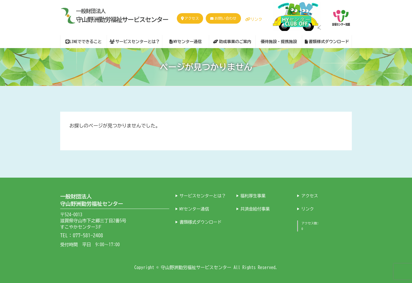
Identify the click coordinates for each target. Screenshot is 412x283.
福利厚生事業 (253, 195)
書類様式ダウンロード (200, 222)
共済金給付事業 (255, 209)
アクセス (190, 18)
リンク (253, 19)
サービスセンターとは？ (202, 195)
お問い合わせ (225, 18)
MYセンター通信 (194, 209)
